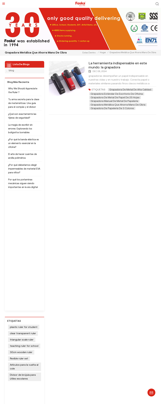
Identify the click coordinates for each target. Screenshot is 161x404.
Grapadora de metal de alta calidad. (130, 89)
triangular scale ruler (21, 226)
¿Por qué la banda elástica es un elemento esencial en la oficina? (23, 145)
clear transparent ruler (23, 220)
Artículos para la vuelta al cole (24, 253)
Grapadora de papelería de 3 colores (112, 108)
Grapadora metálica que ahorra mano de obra (118, 104)
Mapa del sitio (12, 399)
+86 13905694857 (29, 344)
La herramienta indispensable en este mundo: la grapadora (118, 65)
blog (11, 70)
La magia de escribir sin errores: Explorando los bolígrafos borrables (20, 130)
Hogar (103, 52)
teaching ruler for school (24, 232)
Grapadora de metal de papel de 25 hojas (115, 97)
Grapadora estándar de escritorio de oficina (117, 93)
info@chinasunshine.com (44, 339)
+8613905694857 (40, 333)
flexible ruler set (19, 245)
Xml (24, 399)
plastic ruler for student (23, 213)
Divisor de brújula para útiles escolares (23, 263)
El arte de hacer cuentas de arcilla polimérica (22, 158)
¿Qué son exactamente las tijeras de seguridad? (22, 117)
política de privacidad (40, 399)
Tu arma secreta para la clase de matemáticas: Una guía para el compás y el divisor (23, 105)
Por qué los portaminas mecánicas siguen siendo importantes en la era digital (23, 185)
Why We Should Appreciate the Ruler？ (22, 92)
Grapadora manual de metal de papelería (114, 101)
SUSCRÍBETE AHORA (80, 384)
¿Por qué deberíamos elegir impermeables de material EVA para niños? (24, 170)
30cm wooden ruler (21, 238)
